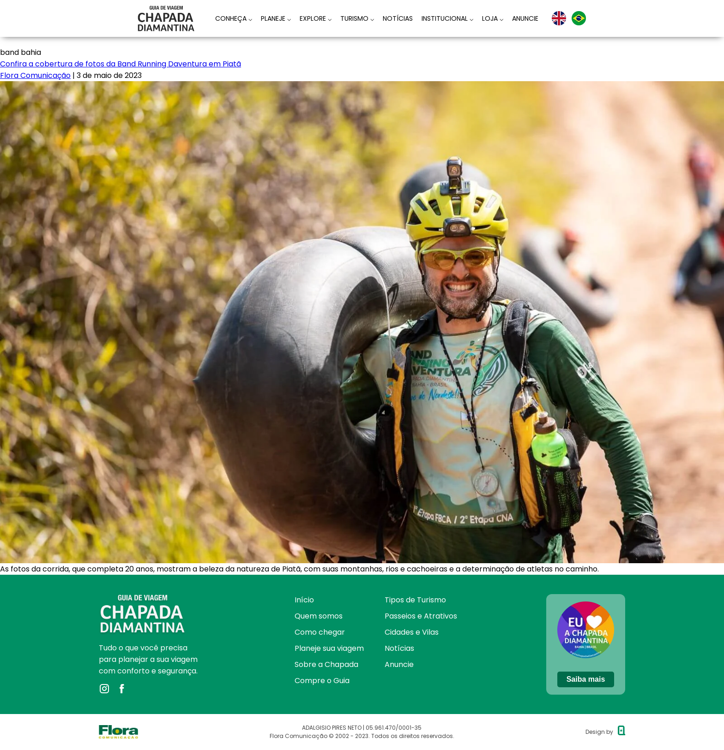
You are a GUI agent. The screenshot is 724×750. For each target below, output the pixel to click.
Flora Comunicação (35, 75)
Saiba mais (586, 679)
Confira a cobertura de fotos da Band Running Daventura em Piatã (120, 64)
